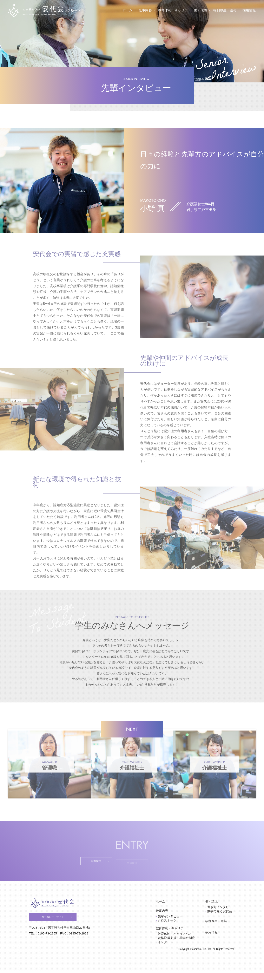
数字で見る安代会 (219, 913)
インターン (165, 944)
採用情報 (249, 10)
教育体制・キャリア (173, 10)
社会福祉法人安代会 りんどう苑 (59, 906)
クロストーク (167, 923)
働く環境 (200, 10)
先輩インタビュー (170, 918)
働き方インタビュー (221, 909)
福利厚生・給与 (224, 10)
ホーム (127, 10)
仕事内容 (145, 10)
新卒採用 (86, 865)
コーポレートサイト (60, 923)
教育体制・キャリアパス (175, 936)
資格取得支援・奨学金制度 (176, 940)
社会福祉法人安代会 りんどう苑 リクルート (44, 10)
